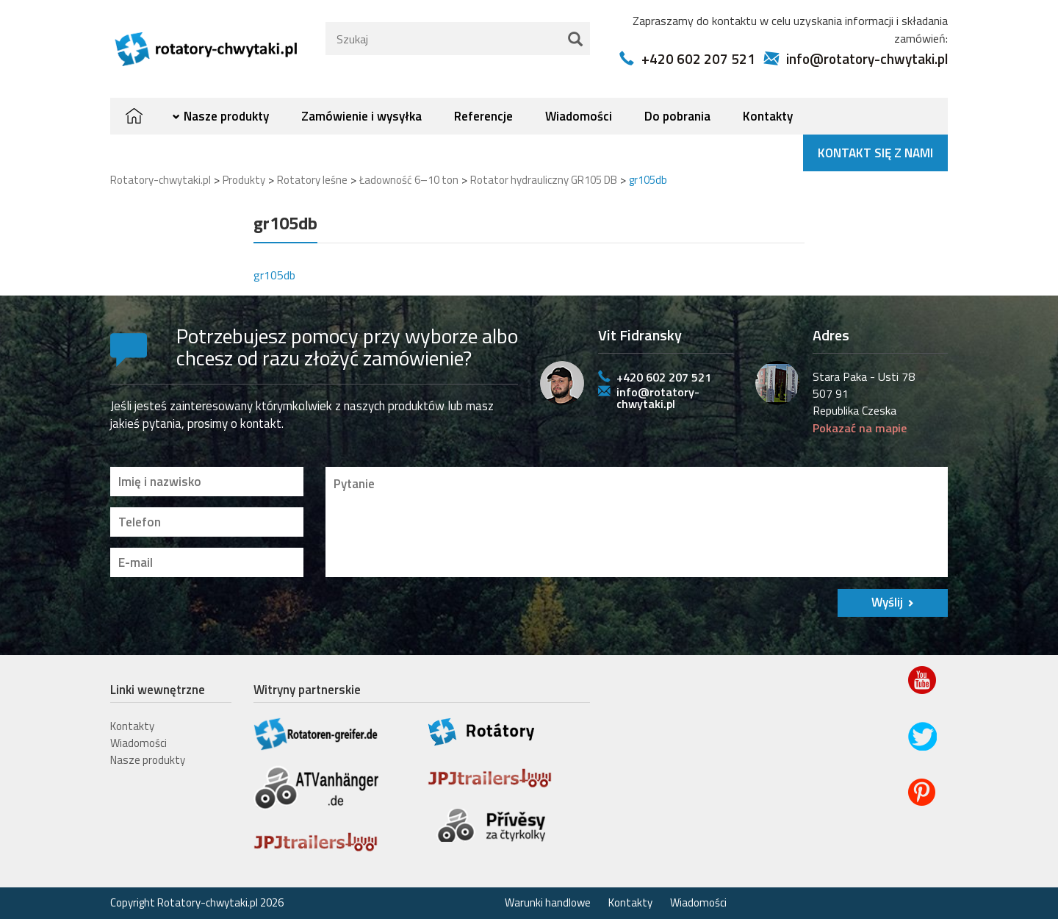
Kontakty (768, 116)
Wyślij (887, 602)
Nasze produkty (226, 116)
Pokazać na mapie (860, 428)
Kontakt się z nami (875, 152)
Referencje (483, 116)
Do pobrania (677, 116)
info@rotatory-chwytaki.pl (867, 58)
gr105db (274, 275)
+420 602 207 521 (698, 58)
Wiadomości (578, 116)
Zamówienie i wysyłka (361, 116)
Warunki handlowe (548, 902)
